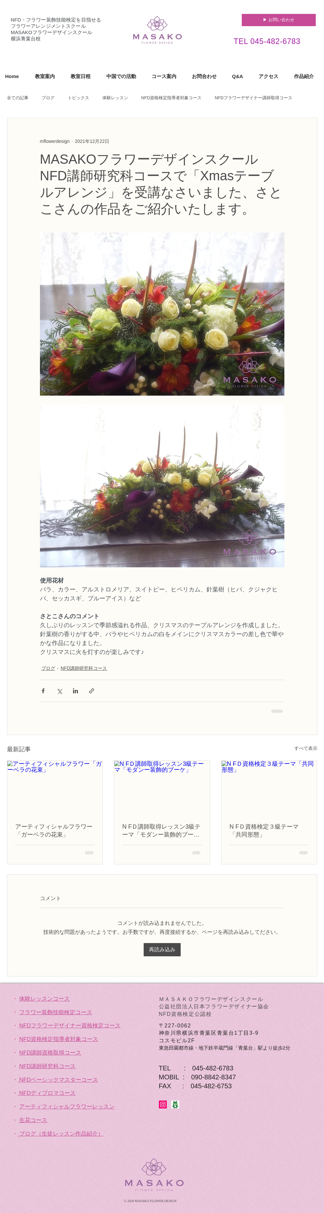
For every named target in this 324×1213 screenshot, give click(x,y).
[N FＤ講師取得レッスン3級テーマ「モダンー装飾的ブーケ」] (162, 787)
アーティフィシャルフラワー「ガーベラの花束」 (53, 830)
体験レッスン (115, 97)
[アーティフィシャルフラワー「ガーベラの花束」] (55, 787)
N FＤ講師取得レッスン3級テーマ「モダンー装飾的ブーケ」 (161, 831)
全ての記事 (17, 97)
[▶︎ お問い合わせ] (279, 20)
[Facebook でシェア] (43, 691)
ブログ (48, 97)
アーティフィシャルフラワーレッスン (67, 1107)
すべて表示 (305, 748)
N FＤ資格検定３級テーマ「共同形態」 (264, 830)
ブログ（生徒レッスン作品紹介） (61, 1134)
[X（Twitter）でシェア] (59, 691)
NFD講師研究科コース (84, 668)
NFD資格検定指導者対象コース (171, 97)
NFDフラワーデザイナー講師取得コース (253, 97)
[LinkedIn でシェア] (75, 691)
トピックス (78, 97)
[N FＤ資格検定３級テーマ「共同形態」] (269, 787)
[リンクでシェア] (92, 691)
